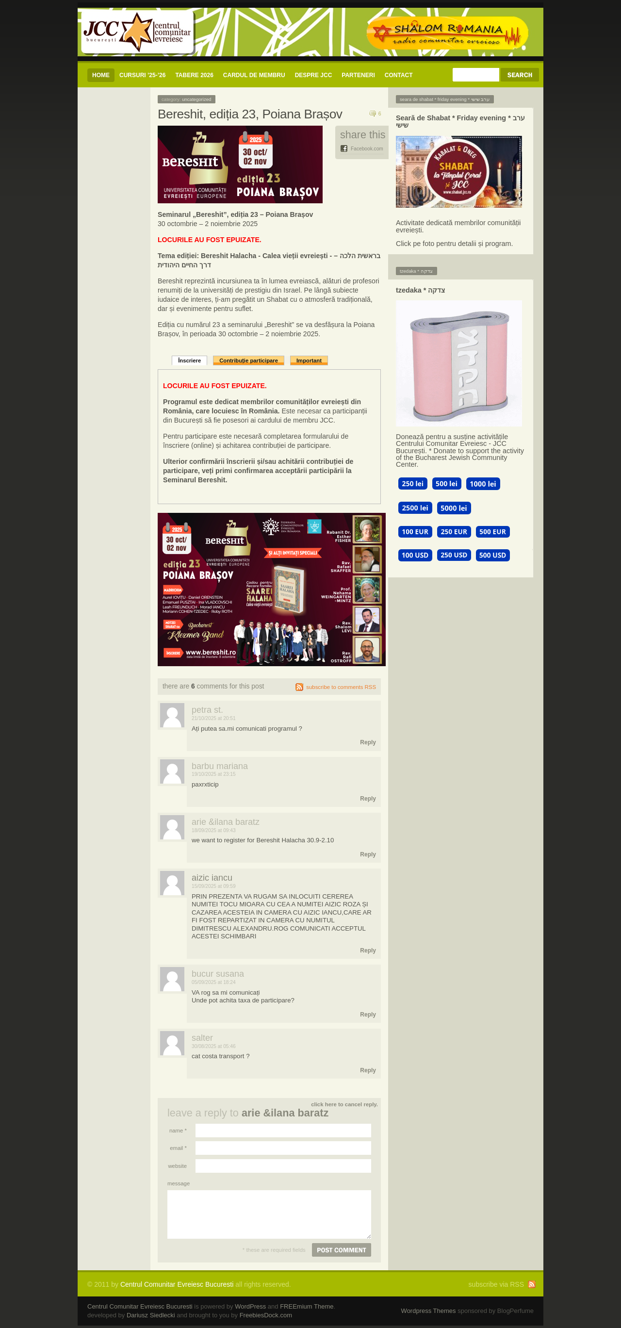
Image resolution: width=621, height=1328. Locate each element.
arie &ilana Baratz (285, 1113)
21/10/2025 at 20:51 (214, 718)
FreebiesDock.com (266, 1315)
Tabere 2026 (194, 75)
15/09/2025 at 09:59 (214, 886)
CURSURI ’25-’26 (142, 75)
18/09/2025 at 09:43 (214, 830)
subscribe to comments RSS (341, 687)
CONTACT (399, 75)
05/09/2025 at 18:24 (214, 982)
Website (177, 1166)
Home (101, 75)
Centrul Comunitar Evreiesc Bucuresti (176, 1284)
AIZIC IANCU (212, 878)
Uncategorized (196, 99)
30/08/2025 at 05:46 (214, 1046)
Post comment (341, 1250)
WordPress (250, 1306)
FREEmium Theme (306, 1306)
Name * (178, 1130)
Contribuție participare (248, 360)
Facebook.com (367, 148)
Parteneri (358, 75)
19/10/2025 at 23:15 (214, 774)
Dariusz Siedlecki (151, 1315)
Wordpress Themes (428, 1310)
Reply (368, 742)
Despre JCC (313, 75)
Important (309, 360)
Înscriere (189, 360)
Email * (178, 1148)
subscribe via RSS (496, 1284)
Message (177, 1183)
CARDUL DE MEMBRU (254, 75)
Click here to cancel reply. (344, 1104)
